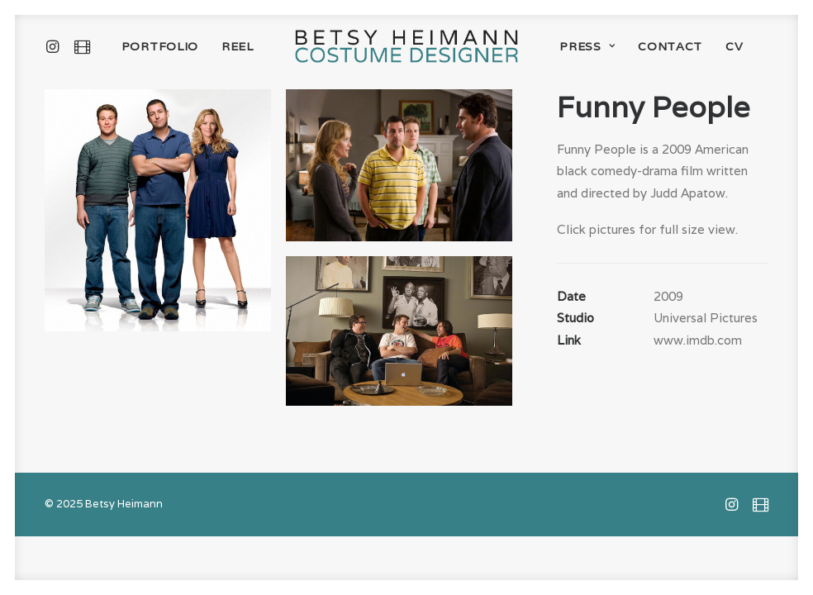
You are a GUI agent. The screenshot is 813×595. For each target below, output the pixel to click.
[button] (56, 46)
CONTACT (670, 46)
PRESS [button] (587, 46)
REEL (237, 46)
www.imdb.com (698, 340)
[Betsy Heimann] (406, 46)
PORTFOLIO (159, 46)
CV (734, 46)
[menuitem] (56, 46)
